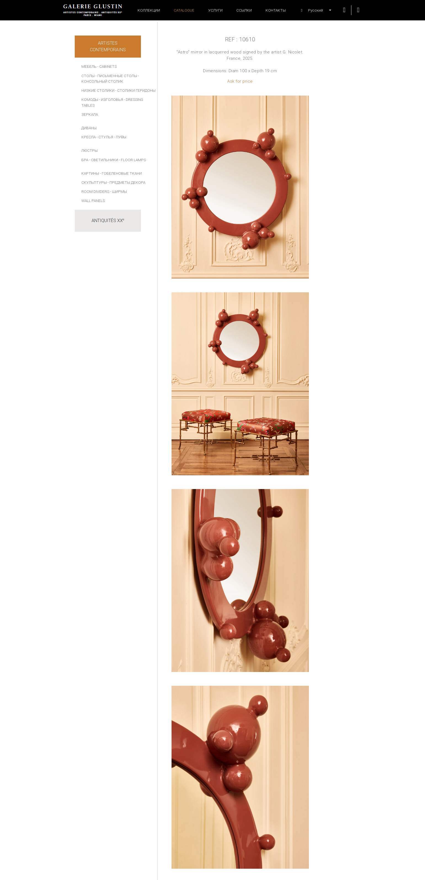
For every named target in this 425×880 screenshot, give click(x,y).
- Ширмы (118, 191)
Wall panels (93, 200)
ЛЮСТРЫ (89, 150)
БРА (84, 160)
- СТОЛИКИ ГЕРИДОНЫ (135, 90)
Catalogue (184, 10)
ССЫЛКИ (244, 10)
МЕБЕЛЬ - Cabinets (99, 66)
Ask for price (240, 81)
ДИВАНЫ (89, 128)
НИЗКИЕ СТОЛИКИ (97, 90)
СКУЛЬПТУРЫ (94, 182)
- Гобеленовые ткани (121, 173)
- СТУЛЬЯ (105, 137)
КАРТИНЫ (90, 173)
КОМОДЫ (89, 99)
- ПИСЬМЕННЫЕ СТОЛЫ (116, 76)
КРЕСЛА (88, 137)
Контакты (276, 10)
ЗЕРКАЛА (89, 114)
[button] (313, 10)
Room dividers (95, 191)
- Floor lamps (132, 160)
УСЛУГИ (215, 10)
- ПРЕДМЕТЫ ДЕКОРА (126, 182)
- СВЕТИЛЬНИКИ (103, 160)
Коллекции (149, 10)
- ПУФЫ (120, 137)
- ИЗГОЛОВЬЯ (111, 99)
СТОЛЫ (88, 76)
